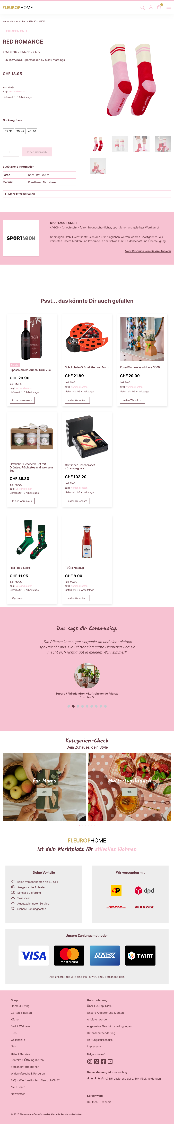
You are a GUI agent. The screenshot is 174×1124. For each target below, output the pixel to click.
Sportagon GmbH (15, 31)
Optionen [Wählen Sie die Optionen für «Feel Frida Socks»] (17, 598)
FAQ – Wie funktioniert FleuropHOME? (35, 1080)
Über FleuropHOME (99, 1006)
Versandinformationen (25, 1067)
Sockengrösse (12, 120)
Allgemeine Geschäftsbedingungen (109, 1026)
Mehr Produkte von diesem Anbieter (148, 251)
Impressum (94, 1046)
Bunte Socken (18, 21)
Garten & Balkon (21, 1013)
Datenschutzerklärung (101, 1033)
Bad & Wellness (20, 1026)
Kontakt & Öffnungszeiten (27, 1060)
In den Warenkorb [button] (22, 400)
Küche (15, 1019)
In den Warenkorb (37, 151)
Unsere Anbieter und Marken (105, 1013)
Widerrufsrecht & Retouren (28, 1074)
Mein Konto (18, 1087)
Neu (13, 1046)
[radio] (8, 131)
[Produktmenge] (11, 151)
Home (6, 21)
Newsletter (18, 1094)
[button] (68, 706)
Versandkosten (17, 91)
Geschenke (18, 1040)
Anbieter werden (97, 1019)
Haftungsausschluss (99, 1040)
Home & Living (20, 1006)
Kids (13, 1033)
